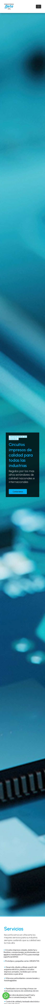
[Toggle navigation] (38, 6)
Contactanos (18, 491)
